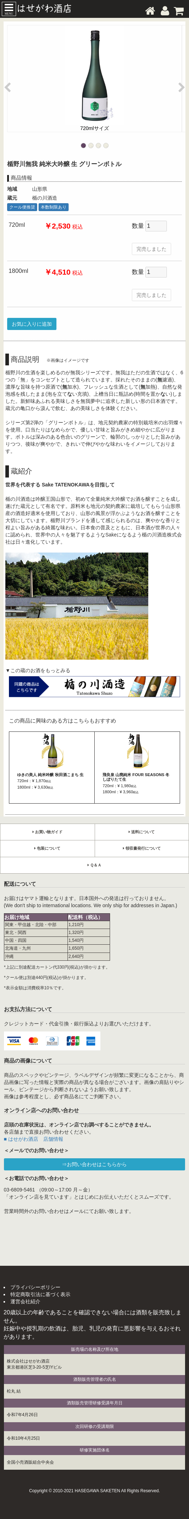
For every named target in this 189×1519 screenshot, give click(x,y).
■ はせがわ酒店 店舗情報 (33, 1139)
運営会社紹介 (25, 1301)
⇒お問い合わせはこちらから (94, 1164)
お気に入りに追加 (32, 324)
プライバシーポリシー (35, 1287)
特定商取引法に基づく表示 (40, 1294)
